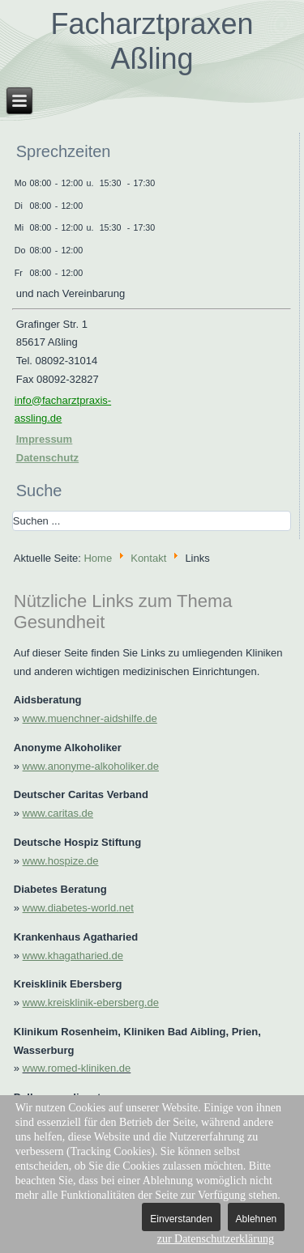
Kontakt (148, 557)
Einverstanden (181, 1219)
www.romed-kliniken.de (77, 1068)
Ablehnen (256, 1219)
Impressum (44, 439)
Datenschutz (47, 458)
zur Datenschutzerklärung (215, 1239)
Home (97, 557)
